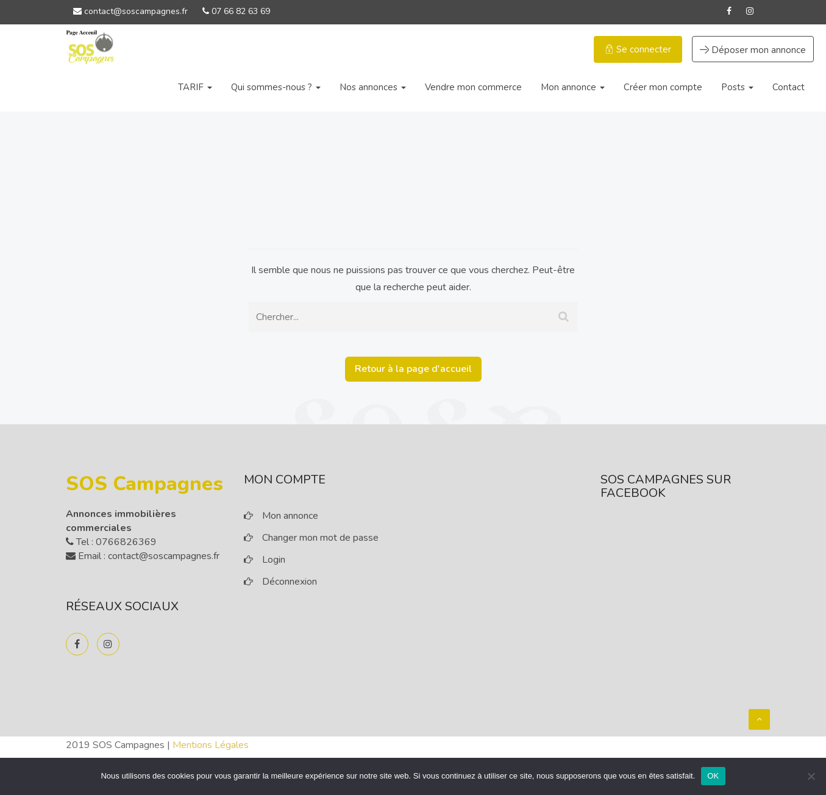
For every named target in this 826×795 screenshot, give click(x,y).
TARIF (195, 87)
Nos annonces (373, 87)
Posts (737, 87)
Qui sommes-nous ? (276, 87)
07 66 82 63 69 (236, 11)
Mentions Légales (211, 745)
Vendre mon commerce (473, 87)
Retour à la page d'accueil (413, 369)
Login (273, 559)
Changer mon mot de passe (320, 537)
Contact (788, 87)
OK (713, 775)
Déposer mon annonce (753, 50)
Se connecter (638, 49)
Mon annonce (573, 87)
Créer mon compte (663, 87)
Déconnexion (289, 581)
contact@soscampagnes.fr (130, 11)
